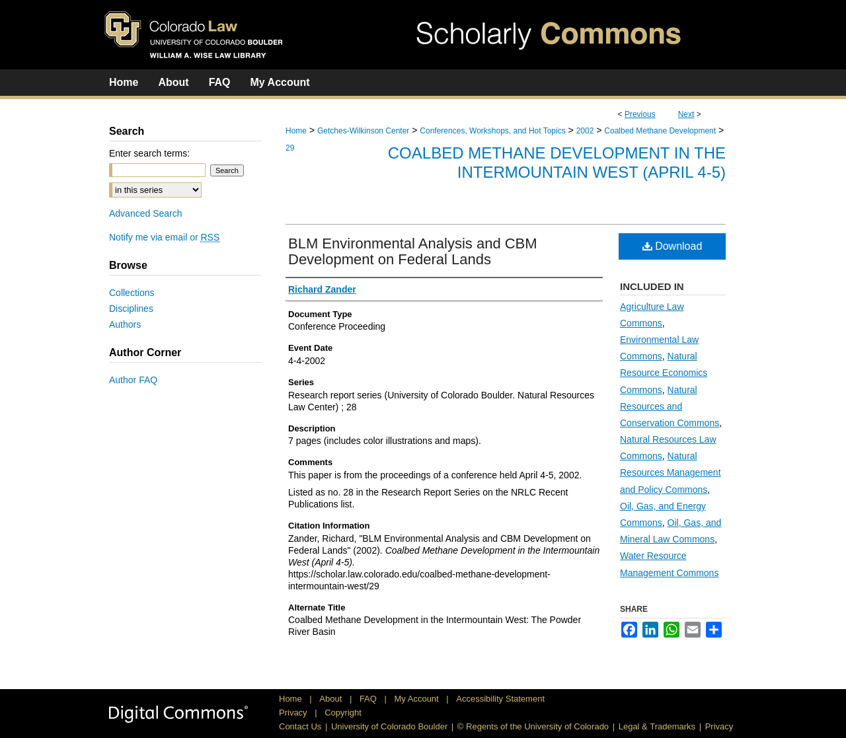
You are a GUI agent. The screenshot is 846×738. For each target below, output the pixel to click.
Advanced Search (145, 213)
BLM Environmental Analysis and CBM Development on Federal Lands (412, 251)
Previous (640, 114)
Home (296, 130)
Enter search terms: (149, 153)
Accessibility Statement (500, 699)
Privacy (294, 713)
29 (290, 148)
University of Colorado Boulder (389, 726)
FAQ (369, 699)
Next (686, 114)
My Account (418, 699)
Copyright (343, 713)
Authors (125, 324)
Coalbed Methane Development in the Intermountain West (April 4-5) (557, 162)
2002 (585, 130)
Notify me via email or (164, 237)
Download (672, 246)
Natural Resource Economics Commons (663, 372)
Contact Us (300, 726)
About (331, 699)
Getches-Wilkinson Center (363, 130)
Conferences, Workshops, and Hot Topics (492, 130)
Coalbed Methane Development (660, 130)
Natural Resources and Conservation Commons (669, 406)
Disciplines (131, 308)
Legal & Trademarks (657, 726)
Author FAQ (133, 380)
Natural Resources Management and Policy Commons (670, 472)
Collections (131, 292)
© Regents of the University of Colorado (533, 726)
